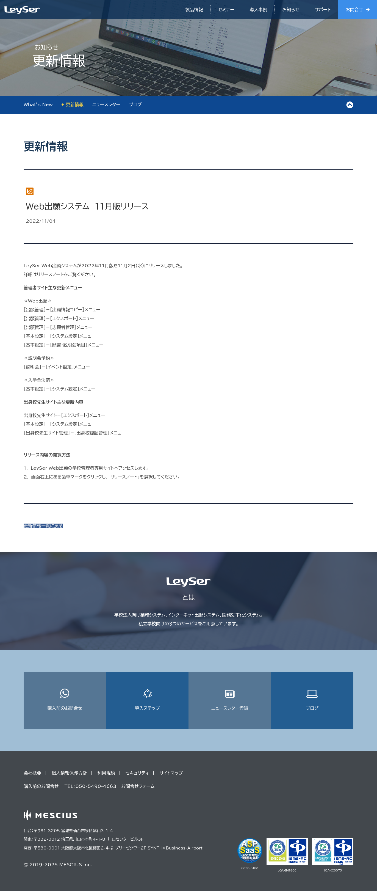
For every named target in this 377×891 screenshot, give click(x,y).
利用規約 (106, 773)
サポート (323, 9)
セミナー (226, 9)
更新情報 (75, 104)
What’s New (38, 104)
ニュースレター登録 (229, 699)
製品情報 (194, 9)
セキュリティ (137, 773)
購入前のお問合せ (64, 699)
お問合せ (354, 9)
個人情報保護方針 (69, 773)
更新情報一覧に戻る (43, 526)
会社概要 (32, 773)
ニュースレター (106, 104)
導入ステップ (147, 699)
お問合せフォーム (137, 786)
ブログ (135, 104)
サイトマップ (171, 773)
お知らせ (291, 9)
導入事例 (258, 9)
